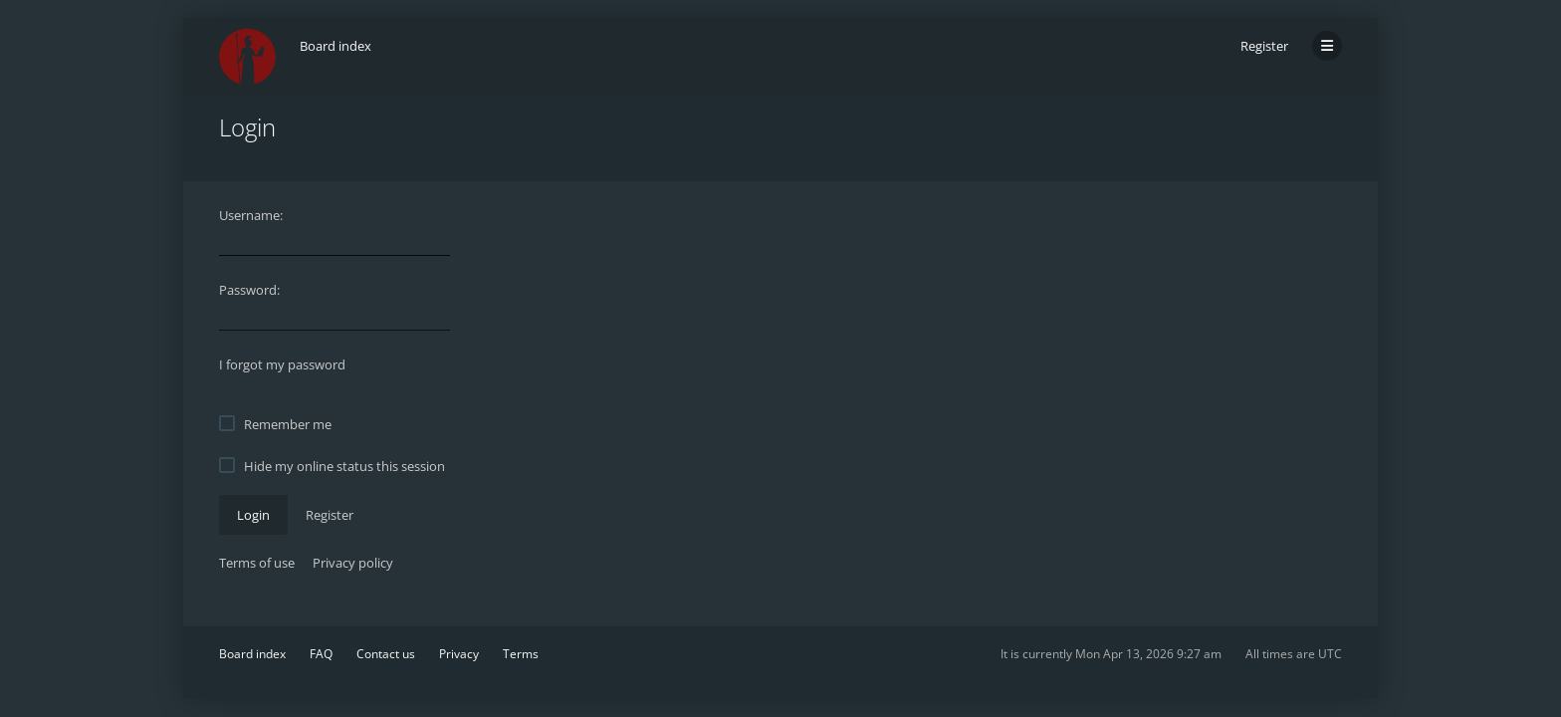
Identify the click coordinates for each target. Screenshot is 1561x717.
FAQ (321, 653)
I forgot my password (282, 364)
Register (1264, 46)
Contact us (385, 653)
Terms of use (257, 563)
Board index (252, 653)
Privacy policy (353, 563)
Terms (521, 653)
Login (253, 515)
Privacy (459, 653)
